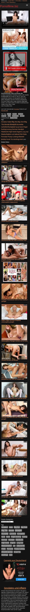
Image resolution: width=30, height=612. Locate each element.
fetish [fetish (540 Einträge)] (21, 127)
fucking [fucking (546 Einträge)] (9, 129)
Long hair (4, 116)
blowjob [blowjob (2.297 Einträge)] (13, 124)
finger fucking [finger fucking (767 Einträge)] (16, 537)
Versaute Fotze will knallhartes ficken (11, 516)
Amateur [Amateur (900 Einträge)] (4, 122)
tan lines (22, 116)
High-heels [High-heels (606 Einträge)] (12, 132)
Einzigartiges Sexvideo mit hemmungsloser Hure (15, 497)
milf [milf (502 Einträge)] (13, 134)
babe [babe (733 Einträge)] (9, 122)
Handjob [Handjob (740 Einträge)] (21, 129)
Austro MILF (11, 0)
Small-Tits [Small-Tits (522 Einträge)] (9, 139)
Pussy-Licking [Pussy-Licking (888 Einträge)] (13, 137)
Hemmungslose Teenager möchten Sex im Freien (15, 341)
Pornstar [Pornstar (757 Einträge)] (4, 137)
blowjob (9, 114)
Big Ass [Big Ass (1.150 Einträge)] (15, 122)
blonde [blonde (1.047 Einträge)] (7, 124)
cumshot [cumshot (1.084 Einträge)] (4, 127)
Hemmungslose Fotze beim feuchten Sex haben (14, 457)
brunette (15, 114)
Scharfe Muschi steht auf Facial (10, 221)
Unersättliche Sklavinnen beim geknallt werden (14, 398)
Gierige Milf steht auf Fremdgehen (11, 181)
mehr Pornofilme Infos (6, 106)
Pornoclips (18, 0)
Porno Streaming (10, 2)
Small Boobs (15, 116)
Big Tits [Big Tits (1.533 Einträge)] (4, 530)
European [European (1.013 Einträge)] (11, 127)
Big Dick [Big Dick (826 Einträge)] (21, 122)
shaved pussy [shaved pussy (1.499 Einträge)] (7, 552)
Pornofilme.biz (9, 6)
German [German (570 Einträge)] (15, 129)
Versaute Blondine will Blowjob (10, 360)
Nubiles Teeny (13, 118)
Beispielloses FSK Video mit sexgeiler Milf (13, 379)
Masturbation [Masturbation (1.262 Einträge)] (6, 134)
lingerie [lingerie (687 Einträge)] (19, 132)
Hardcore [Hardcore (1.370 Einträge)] (5, 132)
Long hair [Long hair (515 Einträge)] (25, 132)
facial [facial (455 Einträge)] (17, 127)
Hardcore (20, 114)
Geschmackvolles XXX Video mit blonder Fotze (14, 240)
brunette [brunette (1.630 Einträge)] (20, 124)
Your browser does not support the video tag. (15, 19)
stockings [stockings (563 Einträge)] (16, 139)
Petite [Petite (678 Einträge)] (25, 134)
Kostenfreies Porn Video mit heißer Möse (12, 438)
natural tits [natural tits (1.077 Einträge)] (18, 134)
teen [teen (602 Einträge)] (21, 139)
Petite (9, 116)
